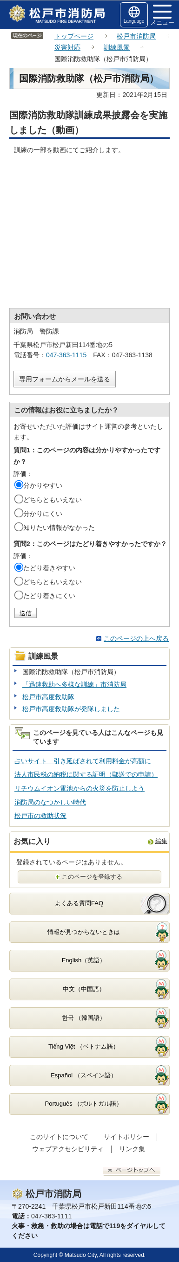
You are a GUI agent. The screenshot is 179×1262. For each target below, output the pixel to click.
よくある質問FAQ (79, 903)
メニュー (162, 15)
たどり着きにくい (49, 595)
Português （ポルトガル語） (84, 1103)
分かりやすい (42, 485)
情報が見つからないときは (83, 931)
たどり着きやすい (49, 568)
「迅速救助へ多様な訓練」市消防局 (74, 684)
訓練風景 (117, 47)
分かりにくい (42, 513)
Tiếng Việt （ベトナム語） (83, 1046)
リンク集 (132, 1149)
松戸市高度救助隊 (48, 697)
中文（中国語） (84, 988)
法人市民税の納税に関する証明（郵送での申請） (86, 774)
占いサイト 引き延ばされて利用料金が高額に (82, 761)
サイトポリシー (126, 1136)
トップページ (73, 36)
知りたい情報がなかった (59, 527)
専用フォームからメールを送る (64, 379)
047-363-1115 (66, 355)
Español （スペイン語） (84, 1075)
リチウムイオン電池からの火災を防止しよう (79, 788)
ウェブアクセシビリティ (68, 1149)
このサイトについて (59, 1136)
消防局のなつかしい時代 (50, 802)
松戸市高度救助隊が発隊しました (71, 709)
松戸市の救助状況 (40, 815)
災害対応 (67, 47)
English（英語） (84, 960)
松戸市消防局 (136, 36)
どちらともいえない (52, 499)
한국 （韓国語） (84, 1017)
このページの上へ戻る (136, 638)
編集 (161, 840)
